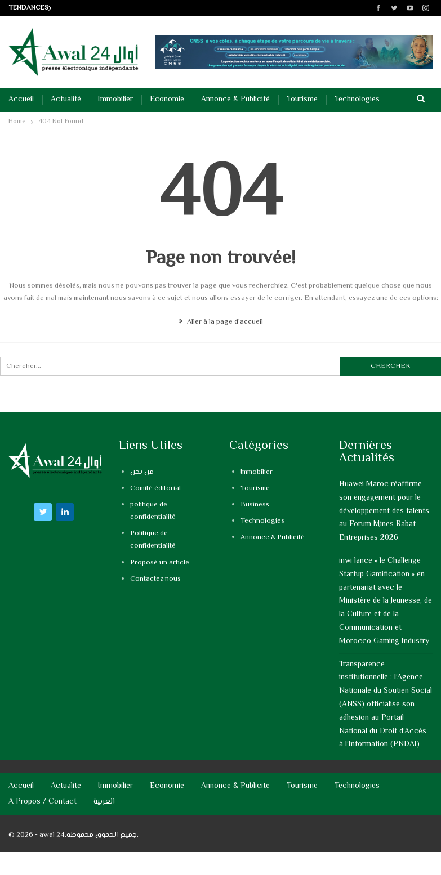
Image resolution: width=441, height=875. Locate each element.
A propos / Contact (42, 802)
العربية (104, 802)
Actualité (66, 99)
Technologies (357, 99)
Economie (167, 99)
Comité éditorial (155, 488)
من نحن (142, 472)
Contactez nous (155, 579)
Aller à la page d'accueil (221, 321)
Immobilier (115, 99)
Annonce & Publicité (235, 99)
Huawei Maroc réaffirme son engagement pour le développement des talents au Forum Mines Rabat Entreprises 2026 (384, 511)
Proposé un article (159, 562)
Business (254, 504)
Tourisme (302, 99)
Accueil (21, 99)
